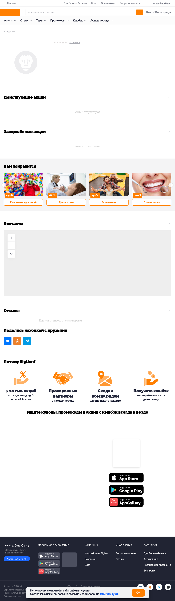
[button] (4, 185)
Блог (93, 3)
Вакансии (90, 559)
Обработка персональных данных (19, 590)
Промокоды (60, 20)
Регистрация (163, 12)
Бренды (7, 31)
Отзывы (120, 559)
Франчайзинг (108, 3)
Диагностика (66, 202)
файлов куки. (109, 594)
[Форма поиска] (84, 12)
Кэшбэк (80, 20)
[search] (139, 12)
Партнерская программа (157, 565)
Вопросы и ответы (130, 3)
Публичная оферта (12, 596)
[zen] (168, 587)
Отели (26, 20)
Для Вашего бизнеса (75, 3)
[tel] (159, 587)
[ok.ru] (149, 587)
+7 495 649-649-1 (162, 3)
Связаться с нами (16, 558)
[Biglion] (13, 12)
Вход (149, 12)
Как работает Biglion (96, 553)
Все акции (149, 570)
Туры (42, 20)
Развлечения (109, 202)
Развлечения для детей (23, 202)
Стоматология (152, 202)
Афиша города (102, 20)
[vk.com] (140, 587)
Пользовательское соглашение (18, 593)
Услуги (11, 20)
